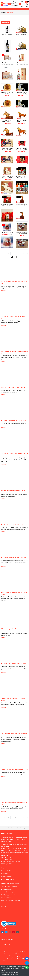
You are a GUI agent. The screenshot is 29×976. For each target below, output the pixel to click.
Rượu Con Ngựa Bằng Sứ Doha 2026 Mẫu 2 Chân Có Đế (7, 149)
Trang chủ (3, 12)
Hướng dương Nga (21, 956)
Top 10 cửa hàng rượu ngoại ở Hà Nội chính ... (14, 420)
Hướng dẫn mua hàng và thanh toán (10, 883)
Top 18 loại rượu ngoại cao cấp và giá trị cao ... (14, 663)
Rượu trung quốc (13, 958)
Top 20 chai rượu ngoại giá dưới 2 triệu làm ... (14, 524)
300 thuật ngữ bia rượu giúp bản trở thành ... (13, 387)
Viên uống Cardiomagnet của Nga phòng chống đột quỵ (22, 233)
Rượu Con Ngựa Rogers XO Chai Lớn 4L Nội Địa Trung (7, 177)
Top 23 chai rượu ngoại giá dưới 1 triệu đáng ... (14, 557)
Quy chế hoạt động (6, 897)
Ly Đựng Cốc (6, 958)
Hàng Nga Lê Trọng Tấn (6, 951)
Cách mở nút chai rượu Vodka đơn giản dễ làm (14, 769)
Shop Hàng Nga (13, 953)
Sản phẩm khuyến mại (6, 876)
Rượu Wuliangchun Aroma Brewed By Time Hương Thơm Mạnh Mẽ (21, 63)
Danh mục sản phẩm (6, 870)
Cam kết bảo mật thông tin (7, 892)
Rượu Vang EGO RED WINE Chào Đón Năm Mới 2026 (7, 35)
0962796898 (14, 5)
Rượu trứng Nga (7, 954)
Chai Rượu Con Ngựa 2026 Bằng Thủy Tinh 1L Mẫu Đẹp (7, 121)
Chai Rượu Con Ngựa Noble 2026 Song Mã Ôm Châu (22, 149)
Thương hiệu (4, 873)
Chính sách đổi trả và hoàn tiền (9, 886)
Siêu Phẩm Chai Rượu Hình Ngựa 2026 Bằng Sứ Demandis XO (21, 93)
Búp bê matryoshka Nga (12, 956)
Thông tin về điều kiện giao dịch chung (10, 900)
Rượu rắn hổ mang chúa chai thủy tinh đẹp (22, 205)
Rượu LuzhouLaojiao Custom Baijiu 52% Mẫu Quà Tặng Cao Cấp (7, 63)
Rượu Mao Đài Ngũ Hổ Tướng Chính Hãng (21, 177)
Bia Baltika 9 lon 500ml (7, 232)
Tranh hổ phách (20, 954)
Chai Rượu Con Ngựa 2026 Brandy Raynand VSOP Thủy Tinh (22, 121)
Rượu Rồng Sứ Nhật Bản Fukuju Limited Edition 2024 (7, 205)
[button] (7, 828)
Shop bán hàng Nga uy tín (17, 951)
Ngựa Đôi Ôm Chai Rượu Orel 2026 (7, 93)
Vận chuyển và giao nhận (7, 889)
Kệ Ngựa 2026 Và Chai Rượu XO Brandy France (22, 35)
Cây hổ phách (14, 954)
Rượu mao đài (20, 958)
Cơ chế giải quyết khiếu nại (8, 894)
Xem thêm (3, 290)
